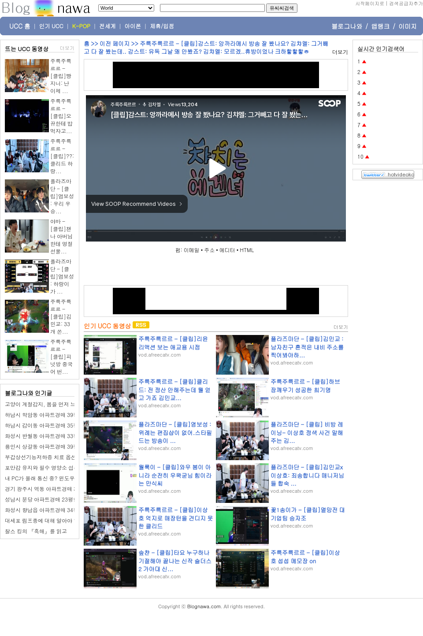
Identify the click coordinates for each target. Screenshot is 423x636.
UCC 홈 (19, 26)
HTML (247, 249)
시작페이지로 (369, 3)
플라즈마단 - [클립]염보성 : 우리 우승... (62, 196)
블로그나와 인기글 (28, 393)
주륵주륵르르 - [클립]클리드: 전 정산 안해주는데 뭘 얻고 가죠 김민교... (174, 389)
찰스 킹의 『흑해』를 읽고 (36, 531)
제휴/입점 (162, 26)
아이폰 (133, 26)
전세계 (107, 26)
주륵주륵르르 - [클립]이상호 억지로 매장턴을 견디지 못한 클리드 (175, 518)
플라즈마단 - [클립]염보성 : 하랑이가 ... (62, 276)
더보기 (67, 48)
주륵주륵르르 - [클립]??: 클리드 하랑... (62, 156)
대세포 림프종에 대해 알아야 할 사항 (48, 520)
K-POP (81, 26)
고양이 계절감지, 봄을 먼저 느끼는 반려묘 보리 (60, 404)
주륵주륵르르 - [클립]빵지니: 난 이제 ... (60, 75)
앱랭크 (380, 26)
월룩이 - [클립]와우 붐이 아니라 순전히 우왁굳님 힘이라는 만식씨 (175, 475)
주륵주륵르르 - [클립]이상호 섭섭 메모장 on (305, 556)
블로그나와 (346, 26)
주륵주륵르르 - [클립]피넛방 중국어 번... (61, 356)
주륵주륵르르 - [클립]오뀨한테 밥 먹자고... (61, 115)
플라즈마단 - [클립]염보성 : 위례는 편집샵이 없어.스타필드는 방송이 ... (175, 432)
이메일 (192, 249)
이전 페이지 (115, 43)
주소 (209, 249)
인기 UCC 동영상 (107, 325)
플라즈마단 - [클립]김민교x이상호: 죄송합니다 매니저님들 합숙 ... (307, 475)
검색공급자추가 (406, 3)
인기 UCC (51, 26)
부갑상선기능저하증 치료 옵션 (40, 457)
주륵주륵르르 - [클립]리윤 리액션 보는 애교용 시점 (173, 343)
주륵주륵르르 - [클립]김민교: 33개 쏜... (60, 316)
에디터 (227, 249)
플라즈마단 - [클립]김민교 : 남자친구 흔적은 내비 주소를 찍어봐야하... (307, 347)
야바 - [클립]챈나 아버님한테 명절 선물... (61, 236)
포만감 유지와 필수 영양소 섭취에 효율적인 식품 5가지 (69, 467)
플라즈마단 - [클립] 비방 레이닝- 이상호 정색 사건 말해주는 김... (307, 432)
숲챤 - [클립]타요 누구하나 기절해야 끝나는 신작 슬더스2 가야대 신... (175, 560)
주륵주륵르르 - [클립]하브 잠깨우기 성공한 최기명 (305, 385)
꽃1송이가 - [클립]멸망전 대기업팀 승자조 (308, 514)
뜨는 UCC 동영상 (27, 49)
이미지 (407, 26)
